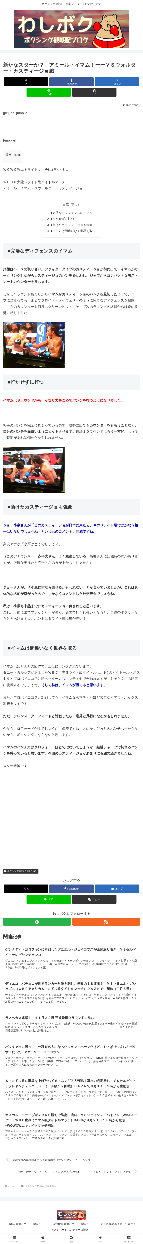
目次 (65, 204)
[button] (94, 92)
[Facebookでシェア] (71, 81)
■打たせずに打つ (62, 219)
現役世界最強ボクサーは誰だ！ (71, 1226)
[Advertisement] (71, 125)
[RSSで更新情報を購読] (106, 922)
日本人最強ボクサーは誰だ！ (24, 1226)
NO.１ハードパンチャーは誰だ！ (71, 1231)
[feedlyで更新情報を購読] (37, 922)
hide (16, 154)
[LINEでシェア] (49, 92)
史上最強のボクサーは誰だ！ (118, 1226)
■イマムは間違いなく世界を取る (73, 231)
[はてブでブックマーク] (117, 81)
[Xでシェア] (26, 81)
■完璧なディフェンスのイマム (71, 213)
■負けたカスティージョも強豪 (71, 225)
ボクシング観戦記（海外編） (20, 871)
